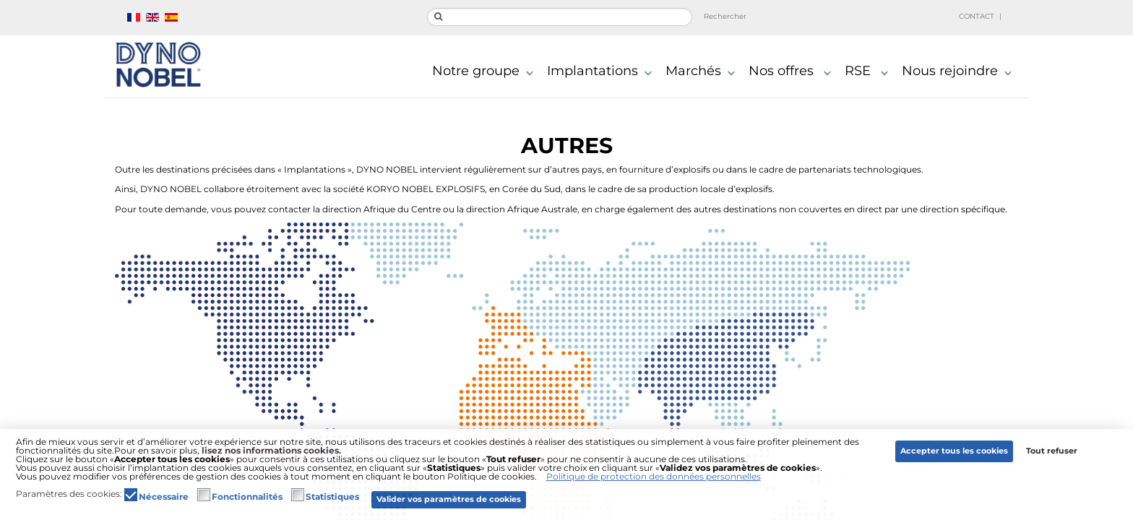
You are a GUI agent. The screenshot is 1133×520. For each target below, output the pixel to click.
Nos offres (793, 72)
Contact (976, 16)
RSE (870, 72)
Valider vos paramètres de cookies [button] (448, 499)
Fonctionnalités (247, 497)
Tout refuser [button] (1051, 451)
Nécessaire (164, 497)
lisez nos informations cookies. (271, 450)
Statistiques (332, 497)
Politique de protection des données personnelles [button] (653, 476)
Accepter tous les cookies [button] (954, 451)
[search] (559, 17)
